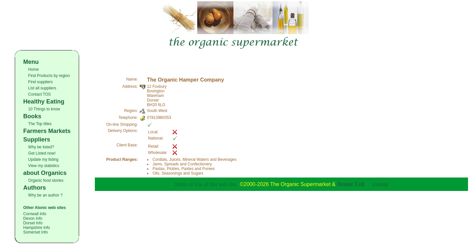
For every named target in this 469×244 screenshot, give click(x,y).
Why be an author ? (45, 195)
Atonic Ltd (350, 184)
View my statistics (43, 165)
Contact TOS (39, 94)
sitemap (380, 184)
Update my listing (43, 159)
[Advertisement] (281, 60)
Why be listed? (41, 147)
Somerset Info (35, 232)
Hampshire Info (36, 227)
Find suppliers (40, 82)
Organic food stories (45, 180)
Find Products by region (49, 75)
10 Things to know (44, 109)
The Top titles (40, 124)
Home (33, 69)
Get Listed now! (41, 153)
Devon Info (32, 218)
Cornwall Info (34, 214)
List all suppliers (42, 88)
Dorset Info (33, 223)
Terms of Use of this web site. (205, 184)
